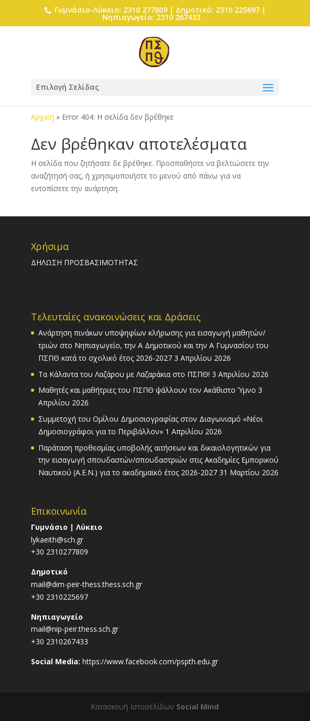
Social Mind (197, 707)
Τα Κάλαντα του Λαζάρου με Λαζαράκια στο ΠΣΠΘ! (124, 374)
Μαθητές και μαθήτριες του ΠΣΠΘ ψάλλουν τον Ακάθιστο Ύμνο (147, 390)
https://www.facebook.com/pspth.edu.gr (150, 661)
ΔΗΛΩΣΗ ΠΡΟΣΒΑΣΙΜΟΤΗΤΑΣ (84, 262)
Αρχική (42, 117)
